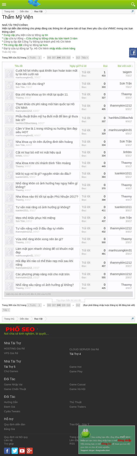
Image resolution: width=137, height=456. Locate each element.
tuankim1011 (22, 177)
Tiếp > (85, 57)
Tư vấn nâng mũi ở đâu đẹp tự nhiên (40, 228)
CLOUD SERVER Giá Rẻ (84, 349)
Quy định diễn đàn (14, 424)
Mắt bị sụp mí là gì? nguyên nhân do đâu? (43, 173)
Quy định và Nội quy (16, 437)
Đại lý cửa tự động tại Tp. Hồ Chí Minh (26, 48)
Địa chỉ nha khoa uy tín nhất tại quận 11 (42, 94)
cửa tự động (16, 38)
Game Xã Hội (77, 389)
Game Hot (75, 366)
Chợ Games (11, 371)
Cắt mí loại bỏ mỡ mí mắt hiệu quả (38, 152)
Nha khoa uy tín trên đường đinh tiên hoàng (44, 141)
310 (68, 57)
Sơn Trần (20, 87)
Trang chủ (75, 437)
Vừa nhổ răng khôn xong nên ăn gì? (39, 239)
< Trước (32, 57)
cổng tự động (31, 45)
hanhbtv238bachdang (26, 123)
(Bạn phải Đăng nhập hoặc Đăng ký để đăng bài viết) (109, 305)
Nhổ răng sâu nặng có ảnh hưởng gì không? (45, 284)
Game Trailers (78, 406)
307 (54, 57)
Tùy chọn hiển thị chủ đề (68, 300)
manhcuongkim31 (24, 77)
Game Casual (77, 384)
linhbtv (19, 155)
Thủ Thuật (76, 402)
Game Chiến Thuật (15, 389)
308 (58, 57)
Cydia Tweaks (12, 411)
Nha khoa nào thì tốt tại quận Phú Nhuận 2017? (47, 196)
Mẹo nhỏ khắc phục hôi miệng (35, 217)
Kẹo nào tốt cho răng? (30, 83)
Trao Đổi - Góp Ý (79, 424)
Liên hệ (8, 440)
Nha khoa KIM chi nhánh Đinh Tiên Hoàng (43, 163)
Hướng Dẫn (11, 402)
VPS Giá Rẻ (11, 353)
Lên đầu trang (78, 440)
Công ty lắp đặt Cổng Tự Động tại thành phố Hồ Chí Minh (37, 41)
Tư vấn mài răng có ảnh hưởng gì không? (43, 207)
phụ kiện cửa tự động (28, 35)
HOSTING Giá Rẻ (14, 348)
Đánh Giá (9, 406)
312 (78, 57)
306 (49, 57)
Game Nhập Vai (13, 384)
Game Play (76, 371)
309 (63, 57)
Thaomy (20, 97)
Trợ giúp (9, 443)
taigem (127, 72)
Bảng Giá (9, 429)
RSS (72, 443)
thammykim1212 (24, 111)
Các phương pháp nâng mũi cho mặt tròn (43, 274)
